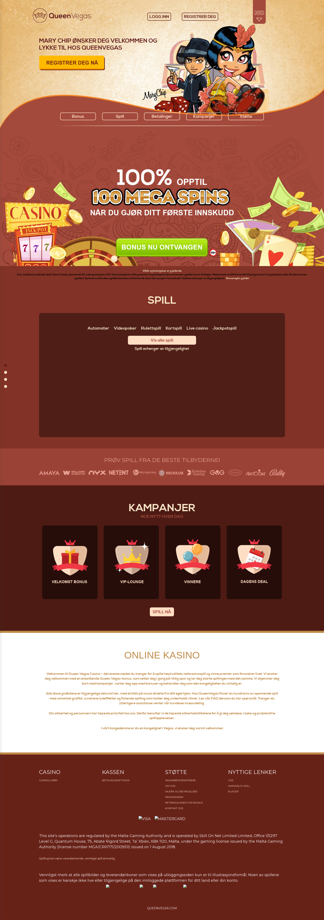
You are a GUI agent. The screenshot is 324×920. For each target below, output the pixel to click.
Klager (233, 791)
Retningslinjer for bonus (184, 802)
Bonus (78, 116)
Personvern (174, 797)
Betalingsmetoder (116, 780)
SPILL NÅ (162, 612)
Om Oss (170, 785)
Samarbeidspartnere (180, 780)
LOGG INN (159, 16)
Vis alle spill (162, 340)
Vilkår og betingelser (181, 791)
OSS (230, 780)
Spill (120, 116)
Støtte (246, 116)
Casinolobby (48, 780)
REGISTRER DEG (200, 16)
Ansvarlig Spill (239, 785)
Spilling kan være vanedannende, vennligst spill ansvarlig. (77, 858)
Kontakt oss (174, 808)
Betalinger (162, 116)
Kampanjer (204, 116)
